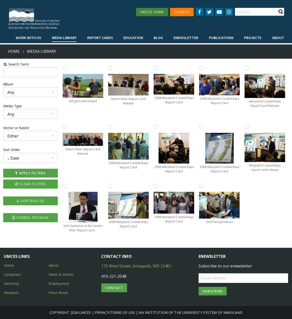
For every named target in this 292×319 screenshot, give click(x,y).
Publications (221, 37)
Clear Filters (30, 183)
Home (14, 51)
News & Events (61, 274)
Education (133, 37)
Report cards (100, 37)
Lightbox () (30, 200)
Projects (253, 37)
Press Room (58, 292)
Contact (114, 287)
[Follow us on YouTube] (219, 12)
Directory (11, 283)
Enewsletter (186, 37)
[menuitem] (28, 38)
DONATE (182, 12)
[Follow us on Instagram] (229, 12)
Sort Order (11, 149)
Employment (59, 283)
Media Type (12, 106)
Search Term (16, 64)
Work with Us (28, 37)
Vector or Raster (16, 127)
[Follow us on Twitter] (209, 12)
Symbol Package (30, 217)
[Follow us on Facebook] (200, 12)
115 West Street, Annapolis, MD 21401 (136, 266)
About (278, 37)
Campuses (12, 274)
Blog (158, 37)
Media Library (64, 37)
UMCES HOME (152, 12)
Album (8, 84)
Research (11, 292)
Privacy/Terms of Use (115, 312)
